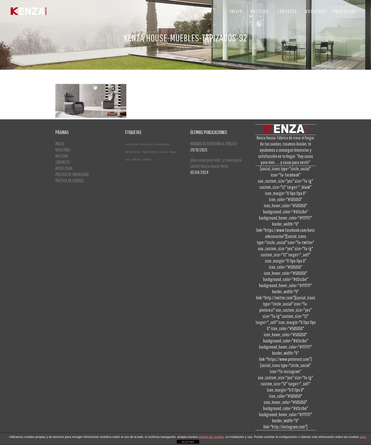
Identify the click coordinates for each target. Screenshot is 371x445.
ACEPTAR (188, 442)
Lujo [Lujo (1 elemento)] (128, 159)
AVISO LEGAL (64, 168)
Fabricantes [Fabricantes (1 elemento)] (150, 152)
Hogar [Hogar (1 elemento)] (173, 152)
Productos (168, 47)
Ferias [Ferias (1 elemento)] (163, 152)
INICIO (59, 143)
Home (155, 47)
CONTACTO (62, 162)
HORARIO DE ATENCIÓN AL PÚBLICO (213, 143)
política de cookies (211, 437)
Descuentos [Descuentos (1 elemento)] (162, 144)
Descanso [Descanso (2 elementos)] (146, 144)
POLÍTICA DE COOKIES (69, 180)
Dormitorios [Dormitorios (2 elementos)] (133, 152)
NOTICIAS (61, 156)
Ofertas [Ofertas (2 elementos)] (137, 159)
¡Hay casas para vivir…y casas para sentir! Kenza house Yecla (216, 163)
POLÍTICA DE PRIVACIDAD (72, 174)
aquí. (363, 437)
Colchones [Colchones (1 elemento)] (132, 144)
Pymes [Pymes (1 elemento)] (147, 159)
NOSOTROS (62, 149)
